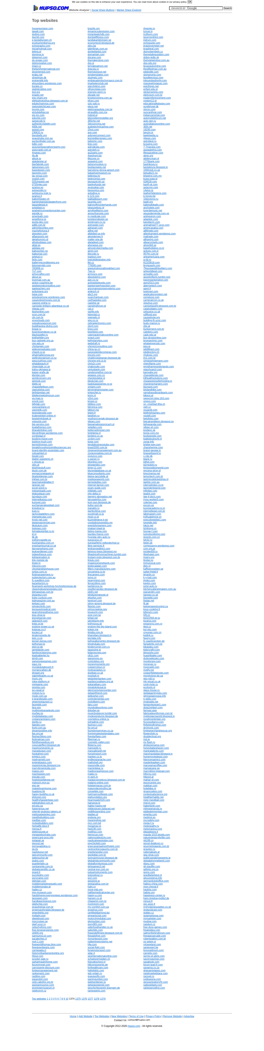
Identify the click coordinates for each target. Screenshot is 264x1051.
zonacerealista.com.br (100, 453)
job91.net (93, 592)
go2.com (92, 878)
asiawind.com (95, 161)
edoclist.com (39, 118)
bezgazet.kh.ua (96, 181)
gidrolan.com (39, 880)
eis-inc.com (38, 115)
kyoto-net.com (39, 519)
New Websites (119, 1016)
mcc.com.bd (94, 823)
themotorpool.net (97, 71)
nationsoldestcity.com (99, 837)
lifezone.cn (93, 158)
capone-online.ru (41, 303)
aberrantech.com (152, 285)
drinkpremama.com (154, 745)
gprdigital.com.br (97, 854)
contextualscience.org (155, 794)
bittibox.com (94, 404)
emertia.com (150, 814)
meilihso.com (95, 831)
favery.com (149, 638)
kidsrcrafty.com (151, 649)
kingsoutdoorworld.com (156, 467)
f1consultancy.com (153, 722)
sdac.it (91, 953)
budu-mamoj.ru (151, 323)
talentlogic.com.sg (97, 48)
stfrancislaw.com (97, 89)
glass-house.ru (151, 690)
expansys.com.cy (152, 623)
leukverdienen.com (42, 551)
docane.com (94, 57)
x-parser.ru (93, 459)
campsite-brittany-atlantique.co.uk (50, 305)
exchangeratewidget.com (45, 505)
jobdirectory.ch (151, 352)
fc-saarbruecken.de (154, 641)
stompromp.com (152, 74)
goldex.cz (148, 912)
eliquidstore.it (150, 831)
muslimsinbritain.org (154, 719)
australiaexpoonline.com (156, 123)
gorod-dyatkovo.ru (153, 843)
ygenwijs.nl (94, 317)
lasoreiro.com (39, 173)
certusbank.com (96, 369)
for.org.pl (92, 727)
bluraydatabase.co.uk (99, 470)
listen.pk (147, 542)
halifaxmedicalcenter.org (101, 892)
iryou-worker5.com (153, 499)
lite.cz (91, 262)
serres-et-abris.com (154, 956)
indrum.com (149, 40)
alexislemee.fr (95, 236)
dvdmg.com (38, 34)
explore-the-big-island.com (102, 626)
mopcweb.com (151, 667)
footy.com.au (39, 727)
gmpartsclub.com (97, 915)
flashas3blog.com (41, 736)
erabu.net (37, 74)
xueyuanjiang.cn (41, 407)
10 (67, 998)
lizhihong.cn (149, 528)
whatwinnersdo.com (154, 343)
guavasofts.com (96, 976)
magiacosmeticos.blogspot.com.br (106, 779)
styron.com (149, 109)
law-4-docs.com (152, 496)
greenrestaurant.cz (42, 701)
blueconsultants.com (99, 473)
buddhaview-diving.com (45, 326)
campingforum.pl (97, 305)
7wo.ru (91, 271)
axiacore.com (150, 187)
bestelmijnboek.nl (41, 418)
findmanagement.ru (42, 574)
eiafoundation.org (97, 797)
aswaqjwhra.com (152, 149)
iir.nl (34, 534)
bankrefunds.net (96, 184)
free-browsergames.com (45, 930)
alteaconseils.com (153, 242)
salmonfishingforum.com (156, 932)
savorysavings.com (153, 958)
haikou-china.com (153, 883)
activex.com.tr (151, 251)
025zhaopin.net (40, 181)
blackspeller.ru (40, 334)
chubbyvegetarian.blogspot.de (104, 357)
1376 (84, 998)
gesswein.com (40, 898)
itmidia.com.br (95, 632)
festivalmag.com (41, 739)
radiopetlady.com (152, 985)
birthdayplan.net (41, 392)
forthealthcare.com (98, 967)
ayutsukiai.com (96, 187)
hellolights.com (96, 970)
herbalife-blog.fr (40, 826)
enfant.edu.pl (150, 89)
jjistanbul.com (39, 594)
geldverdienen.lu (97, 982)
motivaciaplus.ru (97, 670)
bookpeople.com (152, 435)
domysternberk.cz (153, 51)
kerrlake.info (94, 638)
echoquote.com (151, 42)
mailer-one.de (95, 239)
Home (73, 1016)
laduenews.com (40, 167)
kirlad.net (93, 618)
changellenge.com (153, 375)
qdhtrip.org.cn (150, 869)
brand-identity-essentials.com (48, 450)
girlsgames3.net (96, 866)
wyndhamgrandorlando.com (158, 366)
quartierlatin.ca (40, 863)
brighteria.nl (94, 433)
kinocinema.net (151, 473)
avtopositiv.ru (39, 190)
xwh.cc (147, 407)
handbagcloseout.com (44, 901)
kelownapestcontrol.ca (155, 606)
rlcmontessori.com (98, 938)
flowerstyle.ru (150, 733)
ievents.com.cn (151, 537)
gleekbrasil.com (40, 918)
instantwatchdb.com (99, 34)
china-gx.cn (94, 349)
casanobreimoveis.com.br (46, 300)
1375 (78, 998)
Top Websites (101, 1016)
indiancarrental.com (154, 115)
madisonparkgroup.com (100, 771)
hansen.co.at (95, 898)
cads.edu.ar (149, 334)
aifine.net (93, 230)
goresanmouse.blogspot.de (103, 857)
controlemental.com (98, 698)
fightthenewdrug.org (43, 742)
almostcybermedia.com (100, 248)
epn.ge (36, 785)
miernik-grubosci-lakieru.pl (46, 811)
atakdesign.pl (39, 161)
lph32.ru (147, 540)
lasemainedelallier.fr (43, 482)
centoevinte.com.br (42, 866)
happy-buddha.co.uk (43, 794)
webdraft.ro (94, 343)
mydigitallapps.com (42, 716)
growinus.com (95, 909)
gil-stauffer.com (151, 866)
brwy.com (93, 329)
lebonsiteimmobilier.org (100, 118)
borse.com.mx (151, 433)
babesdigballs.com (153, 204)
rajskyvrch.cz (39, 990)
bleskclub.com (95, 381)
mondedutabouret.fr (43, 667)
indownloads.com (41, 490)
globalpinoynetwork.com (156, 860)
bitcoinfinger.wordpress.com (47, 433)
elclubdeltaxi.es (40, 112)
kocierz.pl (37, 632)
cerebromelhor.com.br (100, 372)
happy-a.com (95, 895)
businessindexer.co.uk (44, 331)
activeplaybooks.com (99, 282)
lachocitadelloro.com (43, 513)
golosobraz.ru (95, 875)
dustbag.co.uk (95, 672)
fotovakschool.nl (96, 961)
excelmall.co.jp (96, 513)
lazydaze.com (39, 496)
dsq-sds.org (149, 63)
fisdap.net (148, 600)
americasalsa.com (153, 227)
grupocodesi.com (152, 791)
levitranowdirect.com (99, 548)
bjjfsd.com (148, 461)
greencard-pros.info (42, 837)
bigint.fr (92, 412)
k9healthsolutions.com (155, 378)
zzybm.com (94, 438)
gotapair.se (38, 840)
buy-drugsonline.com (154, 337)
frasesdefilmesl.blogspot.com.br (105, 932)
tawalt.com (38, 31)
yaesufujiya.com (41, 389)
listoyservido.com (41, 265)
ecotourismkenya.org (43, 42)
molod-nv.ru (38, 693)
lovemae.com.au (41, 279)
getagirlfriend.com (97, 693)
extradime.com (96, 722)
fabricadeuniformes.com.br (158, 713)
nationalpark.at (151, 852)
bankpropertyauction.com (102, 285)
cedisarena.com (152, 979)
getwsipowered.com (99, 985)
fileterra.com (94, 745)
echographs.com (41, 45)
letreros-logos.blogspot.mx (102, 551)
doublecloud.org (152, 736)
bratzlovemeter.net (153, 45)
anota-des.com (40, 222)
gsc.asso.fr (149, 904)
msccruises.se (40, 921)
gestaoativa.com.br (98, 883)
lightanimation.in (41, 557)
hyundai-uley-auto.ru (99, 537)
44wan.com (149, 138)
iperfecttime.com (97, 511)
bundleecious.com (153, 77)
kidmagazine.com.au (43, 600)
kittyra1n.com (150, 612)
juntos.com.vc (39, 571)
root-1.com (38, 941)
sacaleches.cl (39, 938)
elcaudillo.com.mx (97, 112)
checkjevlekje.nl (96, 378)
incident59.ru (150, 551)
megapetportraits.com (44, 834)
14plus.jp (148, 190)
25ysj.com (93, 129)
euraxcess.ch (95, 540)
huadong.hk (38, 791)
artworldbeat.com (152, 271)
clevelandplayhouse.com (45, 568)
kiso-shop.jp (38, 615)
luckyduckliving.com (154, 534)
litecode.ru (93, 253)
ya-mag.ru (37, 398)
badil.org (148, 201)
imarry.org (148, 557)
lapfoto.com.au (151, 482)
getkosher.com (96, 696)
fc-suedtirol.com (41, 580)
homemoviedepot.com (155, 756)
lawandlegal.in (40, 204)
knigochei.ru (94, 392)
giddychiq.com (40, 904)
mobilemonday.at (41, 886)
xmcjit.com (38, 401)
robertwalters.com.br (154, 938)
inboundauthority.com (155, 80)
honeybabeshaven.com (156, 748)
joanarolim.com (151, 592)
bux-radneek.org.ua (42, 340)
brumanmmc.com (153, 340)
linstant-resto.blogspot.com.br (104, 557)
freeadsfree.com (97, 935)
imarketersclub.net (98, 83)
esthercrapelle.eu (41, 540)
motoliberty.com (96, 701)
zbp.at (146, 326)
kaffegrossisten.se (153, 568)
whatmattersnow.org (43, 355)
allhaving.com (150, 239)
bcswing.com (150, 144)
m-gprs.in (93, 776)
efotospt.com (39, 797)
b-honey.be (149, 196)
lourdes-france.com (98, 534)
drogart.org (38, 672)
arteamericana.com (154, 256)
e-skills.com (149, 698)
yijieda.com (38, 308)
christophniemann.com (155, 360)
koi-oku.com (150, 629)
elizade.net (94, 95)
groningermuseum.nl (43, 987)
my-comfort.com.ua (98, 906)
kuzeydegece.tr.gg (98, 519)
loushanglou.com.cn (43, 542)
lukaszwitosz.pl (96, 207)
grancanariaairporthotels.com (104, 846)
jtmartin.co (149, 574)
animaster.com (96, 225)
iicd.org (36, 92)
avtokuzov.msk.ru (41, 193)
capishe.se (93, 303)
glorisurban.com (96, 921)
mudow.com (150, 921)
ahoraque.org (95, 245)
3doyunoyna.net (96, 123)
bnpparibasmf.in (152, 453)
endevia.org (94, 817)
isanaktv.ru (93, 508)
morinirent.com (96, 904)
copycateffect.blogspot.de (46, 745)
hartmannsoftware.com (100, 794)
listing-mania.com (97, 531)
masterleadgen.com (154, 762)
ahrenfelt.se (149, 245)
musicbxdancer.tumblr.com (102, 713)
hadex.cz (37, 889)
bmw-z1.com (95, 467)
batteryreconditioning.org (45, 262)
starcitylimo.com (96, 86)
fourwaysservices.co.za (100, 730)
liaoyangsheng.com (42, 548)
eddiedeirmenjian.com (155, 811)
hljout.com (37, 956)
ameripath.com (40, 216)
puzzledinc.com (40, 875)
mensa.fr (37, 828)
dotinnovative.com (42, 63)
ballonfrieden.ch (41, 199)
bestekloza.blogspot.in (155, 167)
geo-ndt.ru (149, 678)
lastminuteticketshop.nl (155, 479)
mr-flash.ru (149, 742)
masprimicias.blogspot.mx (46, 765)
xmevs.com (149, 401)
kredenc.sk (149, 430)
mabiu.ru (92, 774)
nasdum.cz (149, 924)
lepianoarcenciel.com (43, 522)
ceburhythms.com (42, 927)
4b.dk (35, 155)
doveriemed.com (41, 71)
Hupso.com (134, 1026)
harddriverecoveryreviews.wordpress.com (55, 895)
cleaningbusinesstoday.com (47, 589)
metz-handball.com (153, 800)
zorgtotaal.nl (38, 435)
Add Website (85, 1016)
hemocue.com (95, 834)
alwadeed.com (96, 242)
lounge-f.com (150, 531)
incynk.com (38, 109)
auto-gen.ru (149, 121)
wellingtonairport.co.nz (44, 357)
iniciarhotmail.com (42, 48)
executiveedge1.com (154, 519)
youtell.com (149, 415)
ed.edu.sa (37, 805)
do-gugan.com (40, 60)
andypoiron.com (152, 216)
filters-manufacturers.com (102, 568)
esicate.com (38, 776)
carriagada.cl (39, 950)
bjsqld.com (38, 456)
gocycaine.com (40, 878)
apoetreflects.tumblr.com (156, 277)
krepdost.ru (38, 508)
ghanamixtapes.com (154, 970)
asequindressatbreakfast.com (104, 268)
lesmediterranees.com (100, 138)
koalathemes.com (41, 427)
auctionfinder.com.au (43, 141)
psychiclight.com (97, 843)
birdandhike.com (152, 389)
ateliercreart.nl (151, 158)
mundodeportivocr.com (100, 707)
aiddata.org (38, 248)
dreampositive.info (42, 730)
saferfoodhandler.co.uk (100, 927)
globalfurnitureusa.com (100, 863)
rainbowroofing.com (154, 987)
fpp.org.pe (37, 733)
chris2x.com (94, 363)
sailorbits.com (95, 930)
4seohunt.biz (95, 155)
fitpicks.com (94, 606)
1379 (103, 998)
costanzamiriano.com (43, 719)
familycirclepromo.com (44, 652)
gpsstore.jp (94, 880)
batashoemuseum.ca (99, 173)
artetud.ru (37, 256)
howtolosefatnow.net (43, 779)
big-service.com (40, 424)
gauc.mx (36, 664)
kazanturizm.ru (40, 583)
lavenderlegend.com (154, 487)
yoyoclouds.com (41, 320)
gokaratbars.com (97, 684)
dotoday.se (94, 710)
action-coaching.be (42, 282)
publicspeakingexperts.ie (156, 857)
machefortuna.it (40, 230)
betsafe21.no (150, 173)
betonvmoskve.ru (97, 164)
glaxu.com (149, 863)
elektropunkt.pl (40, 831)
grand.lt (36, 872)
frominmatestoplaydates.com (103, 733)
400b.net (37, 126)
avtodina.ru (94, 193)
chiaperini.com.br (97, 901)
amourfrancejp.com (98, 213)
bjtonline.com (95, 461)
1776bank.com (151, 161)
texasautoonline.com (154, 66)
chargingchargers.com (155, 383)
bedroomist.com (96, 178)
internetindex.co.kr (153, 485)
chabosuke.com (96, 366)
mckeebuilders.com (42, 823)
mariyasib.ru (94, 748)
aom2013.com (151, 282)
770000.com (94, 265)
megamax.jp (94, 826)
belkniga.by (94, 175)
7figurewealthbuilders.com (157, 268)
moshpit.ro (93, 675)
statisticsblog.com (42, 89)
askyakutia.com (96, 147)
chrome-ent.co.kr (97, 360)
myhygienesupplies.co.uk (157, 906)
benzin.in (148, 132)
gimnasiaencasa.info (154, 696)
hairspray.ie (94, 802)
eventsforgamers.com (99, 525)
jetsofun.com (95, 597)
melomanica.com (152, 828)
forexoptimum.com (153, 950)
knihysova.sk (95, 623)
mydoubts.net (150, 701)
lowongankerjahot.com (155, 279)
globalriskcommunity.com (101, 860)
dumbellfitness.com (98, 37)
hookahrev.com (40, 753)
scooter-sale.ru (40, 958)
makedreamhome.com (44, 788)
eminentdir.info (40, 80)
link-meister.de (40, 560)
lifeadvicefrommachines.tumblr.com (107, 554)
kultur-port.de (95, 505)
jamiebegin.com (40, 649)
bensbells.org (39, 135)
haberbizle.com (151, 805)
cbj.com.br (37, 317)
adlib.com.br (38, 225)
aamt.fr (147, 288)
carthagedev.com (97, 300)
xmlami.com (94, 386)
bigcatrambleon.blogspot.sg (158, 421)
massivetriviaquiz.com (155, 83)
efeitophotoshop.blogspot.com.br (50, 100)
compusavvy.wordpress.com (158, 545)
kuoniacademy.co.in (154, 508)
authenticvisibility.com (44, 123)
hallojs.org (149, 892)
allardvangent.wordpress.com (159, 233)
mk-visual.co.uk (151, 681)
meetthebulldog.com (43, 817)
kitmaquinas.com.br (42, 592)
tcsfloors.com (150, 34)
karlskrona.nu (95, 586)
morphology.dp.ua (153, 675)
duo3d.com (38, 37)
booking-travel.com (42, 438)
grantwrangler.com (98, 852)
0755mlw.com (39, 184)
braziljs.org (94, 28)
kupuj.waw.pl (150, 178)
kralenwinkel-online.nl (44, 415)
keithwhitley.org (40, 337)
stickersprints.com (153, 92)
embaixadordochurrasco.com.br (105, 80)
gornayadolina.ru (41, 846)
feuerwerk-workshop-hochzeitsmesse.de (54, 586)
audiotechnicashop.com (101, 126)
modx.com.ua (39, 696)
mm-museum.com (42, 892)
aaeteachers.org (41, 288)
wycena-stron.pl (152, 470)
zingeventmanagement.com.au (104, 450)
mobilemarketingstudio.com (47, 883)
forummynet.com (41, 964)
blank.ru (147, 459)
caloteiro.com (150, 331)
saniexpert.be (150, 947)
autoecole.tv (38, 121)
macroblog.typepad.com (156, 771)
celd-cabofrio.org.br (42, 982)
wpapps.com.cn (96, 375)
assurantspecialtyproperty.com (48, 147)
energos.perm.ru (97, 92)
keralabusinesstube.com (101, 444)
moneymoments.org (99, 664)
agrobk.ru (37, 213)
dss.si (91, 63)
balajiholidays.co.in (153, 248)
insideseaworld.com (98, 479)
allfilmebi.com (150, 230)
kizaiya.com (149, 620)
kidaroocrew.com (97, 652)
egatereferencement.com (157, 97)
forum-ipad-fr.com (153, 964)
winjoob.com (39, 381)
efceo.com (93, 100)
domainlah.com (96, 54)
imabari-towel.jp (96, 528)
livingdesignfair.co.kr (43, 531)
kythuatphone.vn (152, 516)
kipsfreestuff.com (41, 467)
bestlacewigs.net (97, 167)
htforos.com (149, 774)
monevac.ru (149, 664)
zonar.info (148, 441)
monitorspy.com (152, 661)
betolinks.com (150, 418)
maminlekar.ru (95, 768)
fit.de (146, 603)
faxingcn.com (95, 724)
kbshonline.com (40, 311)
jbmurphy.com (151, 652)
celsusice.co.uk (151, 311)
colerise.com (150, 502)
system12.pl (150, 100)
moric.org (37, 678)
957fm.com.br (150, 253)
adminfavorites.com (42, 227)
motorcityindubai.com (99, 918)
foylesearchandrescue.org (157, 730)
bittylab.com (38, 404)
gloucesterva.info (152, 878)
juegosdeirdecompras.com (102, 352)
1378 (96, 998)
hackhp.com (150, 889)
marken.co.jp (95, 756)
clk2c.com (93, 655)
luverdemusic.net (152, 210)
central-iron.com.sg (98, 869)
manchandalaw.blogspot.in (157, 753)
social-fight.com (96, 947)
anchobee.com (151, 207)
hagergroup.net (40, 808)
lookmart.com (150, 291)
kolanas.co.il (39, 629)
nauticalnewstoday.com (100, 840)
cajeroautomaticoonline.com (103, 334)
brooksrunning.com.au (100, 97)
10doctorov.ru (150, 199)
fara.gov (36, 707)
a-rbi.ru (147, 259)
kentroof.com (95, 600)
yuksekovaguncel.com (44, 323)
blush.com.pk (39, 470)
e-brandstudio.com (42, 698)
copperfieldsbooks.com (156, 672)
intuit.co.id (93, 516)
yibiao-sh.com (151, 427)
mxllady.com (39, 915)
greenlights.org (40, 912)
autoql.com (38, 129)
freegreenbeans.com (43, 947)
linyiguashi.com (151, 265)
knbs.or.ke (37, 623)
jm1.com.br (149, 357)
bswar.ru (36, 329)
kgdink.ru (148, 635)
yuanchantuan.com (98, 297)
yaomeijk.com (39, 409)
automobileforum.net (154, 118)
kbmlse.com (38, 375)
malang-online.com (98, 782)
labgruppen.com (152, 513)
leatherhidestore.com (154, 193)
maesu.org (38, 771)
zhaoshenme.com (153, 447)
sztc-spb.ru (94, 103)
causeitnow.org (151, 317)
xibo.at (35, 464)
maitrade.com (150, 236)
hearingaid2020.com (99, 800)
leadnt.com (149, 493)
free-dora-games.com (155, 927)
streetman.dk (39, 77)
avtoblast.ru (38, 207)
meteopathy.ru (151, 826)
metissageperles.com (43, 814)
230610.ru (37, 132)
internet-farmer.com (98, 485)
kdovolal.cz (94, 314)
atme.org (148, 155)
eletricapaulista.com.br (100, 109)
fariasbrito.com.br (153, 644)
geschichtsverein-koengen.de (104, 987)
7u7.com (36, 271)
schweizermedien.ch (99, 958)
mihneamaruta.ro (152, 808)
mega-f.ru (148, 823)
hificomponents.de (98, 964)
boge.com (93, 441)
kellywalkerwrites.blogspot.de (104, 641)
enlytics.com (39, 756)
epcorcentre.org (152, 782)
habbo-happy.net (97, 805)
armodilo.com (150, 274)
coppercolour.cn (96, 667)
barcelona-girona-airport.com (103, 170)
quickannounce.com (43, 985)
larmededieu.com (97, 482)
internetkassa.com (42, 499)
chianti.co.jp (38, 352)
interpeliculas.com (42, 516)
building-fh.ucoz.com (154, 320)
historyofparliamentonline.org (48, 953)
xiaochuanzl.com (152, 369)
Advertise (189, 1016)
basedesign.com (41, 170)
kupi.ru (35, 511)
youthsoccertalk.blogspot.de (103, 418)
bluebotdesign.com (42, 476)
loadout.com (94, 256)
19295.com (149, 129)
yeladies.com (95, 427)
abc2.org (92, 294)
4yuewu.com (39, 152)
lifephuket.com (151, 554)
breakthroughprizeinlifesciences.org (51, 447)
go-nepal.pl (38, 690)
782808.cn (38, 268)
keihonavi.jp (38, 644)
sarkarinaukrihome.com (45, 961)
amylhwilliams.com (98, 210)
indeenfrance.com (42, 554)
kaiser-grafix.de (40, 372)
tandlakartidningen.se (99, 40)
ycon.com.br (38, 314)
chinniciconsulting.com (100, 346)
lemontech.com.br (153, 476)
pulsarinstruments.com (100, 872)
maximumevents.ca (42, 748)
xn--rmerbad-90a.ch (154, 404)
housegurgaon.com (42, 28)
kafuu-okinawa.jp (41, 369)
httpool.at (148, 776)
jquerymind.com (96, 580)
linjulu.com (93, 560)
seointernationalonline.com (102, 956)
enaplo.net (38, 95)
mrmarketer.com (152, 918)
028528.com (150, 181)
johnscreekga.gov (97, 609)
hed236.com (94, 828)
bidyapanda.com (152, 424)
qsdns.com (38, 860)
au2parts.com (95, 152)
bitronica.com (95, 407)
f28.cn (146, 615)
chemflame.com (152, 363)
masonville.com (96, 765)
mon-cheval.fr (150, 886)
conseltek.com (96, 791)
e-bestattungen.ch (42, 40)
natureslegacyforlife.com (156, 837)
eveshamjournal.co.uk (44, 545)
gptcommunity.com (42, 854)
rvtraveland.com (152, 944)
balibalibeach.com (97, 199)
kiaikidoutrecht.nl (152, 438)
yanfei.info (93, 311)
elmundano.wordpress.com (47, 83)
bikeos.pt (148, 395)
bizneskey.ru (150, 464)
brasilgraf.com (151, 48)
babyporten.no (40, 251)
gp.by (35, 849)
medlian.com (39, 820)
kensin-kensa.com (42, 641)
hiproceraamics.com (154, 759)
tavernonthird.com (153, 37)
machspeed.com (41, 774)
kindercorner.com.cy (99, 646)
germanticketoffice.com (156, 880)
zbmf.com (93, 326)
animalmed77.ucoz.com (156, 225)
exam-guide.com (97, 487)
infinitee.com (150, 490)
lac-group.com (40, 175)
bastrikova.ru (150, 164)
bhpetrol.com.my (152, 175)
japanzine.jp (94, 649)
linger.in (36, 563)
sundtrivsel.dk (150, 106)
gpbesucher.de (40, 857)
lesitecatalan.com (97, 566)
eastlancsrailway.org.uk (100, 681)
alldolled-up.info (96, 233)
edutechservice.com (43, 103)
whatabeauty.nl (40, 363)
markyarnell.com (41, 759)
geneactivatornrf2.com (155, 982)
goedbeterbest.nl (152, 875)
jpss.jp (146, 346)
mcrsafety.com (151, 820)
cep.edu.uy (38, 343)
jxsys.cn (92, 577)
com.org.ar (149, 548)
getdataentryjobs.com (155, 693)
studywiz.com (95, 77)
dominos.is (38, 54)
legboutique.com (41, 493)
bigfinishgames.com (154, 412)
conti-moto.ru (150, 684)
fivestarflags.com (97, 736)
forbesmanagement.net (44, 970)
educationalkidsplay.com (156, 103)
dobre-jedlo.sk (151, 57)
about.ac (36, 277)
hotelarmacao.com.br (99, 785)
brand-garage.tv (152, 450)
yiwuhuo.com (150, 303)
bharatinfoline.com (42, 430)
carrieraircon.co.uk (153, 300)
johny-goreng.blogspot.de (102, 603)
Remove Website (172, 1016)
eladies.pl (93, 814)
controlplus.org (96, 661)
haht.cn (92, 886)
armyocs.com (95, 274)
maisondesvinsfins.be (99, 788)
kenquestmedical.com (44, 609)
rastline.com (38, 976)
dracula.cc (93, 68)
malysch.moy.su (41, 782)
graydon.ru (149, 849)
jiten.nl (147, 566)
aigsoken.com (39, 233)
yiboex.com (94, 421)
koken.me (93, 629)
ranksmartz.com (41, 973)
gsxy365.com (95, 924)
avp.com (92, 132)
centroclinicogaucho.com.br (103, 849)
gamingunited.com (98, 979)
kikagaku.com (150, 646)
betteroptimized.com (99, 430)
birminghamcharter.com (100, 389)
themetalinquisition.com (156, 54)
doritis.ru (36, 722)
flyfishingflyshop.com (154, 724)
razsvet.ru (148, 976)
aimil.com (93, 251)
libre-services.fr (96, 545)
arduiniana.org (40, 291)
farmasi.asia (150, 710)
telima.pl (36, 51)
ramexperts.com (96, 990)
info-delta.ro (94, 493)
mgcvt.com (149, 802)
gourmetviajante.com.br (156, 846)
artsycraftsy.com (41, 274)
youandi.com (150, 409)
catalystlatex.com (152, 308)
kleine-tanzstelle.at (98, 476)
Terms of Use (136, 1016)
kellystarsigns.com (98, 340)
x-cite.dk (148, 456)
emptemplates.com (98, 74)
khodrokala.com (96, 644)
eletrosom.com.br (153, 95)
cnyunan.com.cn (152, 632)
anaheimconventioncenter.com (49, 210)
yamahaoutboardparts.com (158, 392)
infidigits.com (95, 490)
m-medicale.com (97, 216)
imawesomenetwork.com (101, 563)
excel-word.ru (39, 487)
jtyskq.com (149, 580)
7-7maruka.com (151, 147)
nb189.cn (148, 840)
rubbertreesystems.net (100, 941)
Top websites (39, 998)
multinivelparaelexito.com (46, 710)
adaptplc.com (150, 219)
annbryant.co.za (96, 222)
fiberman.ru (94, 739)
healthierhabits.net (153, 797)
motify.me (148, 670)
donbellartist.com (97, 51)
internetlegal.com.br (154, 511)
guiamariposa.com (153, 915)
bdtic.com (37, 144)
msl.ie (146, 739)
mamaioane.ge (151, 768)
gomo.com (149, 872)
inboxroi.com (39, 566)
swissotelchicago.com (44, 106)
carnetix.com (150, 953)
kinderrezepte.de (41, 635)
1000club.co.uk (151, 170)
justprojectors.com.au (43, 577)
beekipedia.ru (150, 135)
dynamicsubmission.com (101, 31)
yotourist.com (39, 421)
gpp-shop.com (151, 854)
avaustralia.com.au (42, 138)
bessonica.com (96, 190)
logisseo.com (39, 528)
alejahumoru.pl (40, 239)
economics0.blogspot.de (101, 42)
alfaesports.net (40, 236)
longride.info (150, 522)
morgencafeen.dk (41, 670)
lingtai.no (148, 560)
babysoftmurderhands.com (102, 204)
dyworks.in (149, 28)
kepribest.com (95, 331)
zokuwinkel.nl (39, 453)
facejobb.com (39, 704)
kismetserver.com (41, 618)
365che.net (94, 121)
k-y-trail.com (150, 577)
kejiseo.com (38, 603)
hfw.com (92, 944)
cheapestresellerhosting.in (157, 381)
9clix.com (37, 259)
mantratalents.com (153, 750)
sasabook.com (151, 961)
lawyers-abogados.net (100, 496)
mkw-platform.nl (41, 681)
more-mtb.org (95, 889)
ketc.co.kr (37, 638)
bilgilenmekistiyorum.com (46, 395)
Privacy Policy (153, 1016)
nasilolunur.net (40, 852)
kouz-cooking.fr (151, 609)
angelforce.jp (39, 219)
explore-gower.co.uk (43, 626)
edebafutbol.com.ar (42, 802)
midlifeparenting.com (99, 811)
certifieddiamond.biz (99, 912)
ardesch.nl (93, 291)
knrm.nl (92, 395)
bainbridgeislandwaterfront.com (49, 201)
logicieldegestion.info (99, 259)
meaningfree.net (97, 820)
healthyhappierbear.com (45, 800)
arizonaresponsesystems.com (104, 288)
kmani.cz (92, 401)
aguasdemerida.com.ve (156, 213)
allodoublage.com (41, 242)
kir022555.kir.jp (151, 618)
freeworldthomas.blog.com (46, 944)
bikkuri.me (93, 409)
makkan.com (150, 785)
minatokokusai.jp (97, 687)
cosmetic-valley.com (99, 742)
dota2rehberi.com (153, 707)
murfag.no (37, 713)
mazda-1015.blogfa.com (156, 834)
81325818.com (151, 262)
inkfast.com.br (39, 479)
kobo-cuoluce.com (42, 597)
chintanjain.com (40, 346)
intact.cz (36, 66)
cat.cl (90, 308)
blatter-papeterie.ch (42, 459)
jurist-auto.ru (150, 586)
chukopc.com (150, 355)
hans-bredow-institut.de (156, 898)
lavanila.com (94, 201)
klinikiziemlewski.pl (98, 594)
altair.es (36, 245)
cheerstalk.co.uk (41, 366)
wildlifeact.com (151, 349)
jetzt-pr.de (37, 646)
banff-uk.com (150, 184)
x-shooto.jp (38, 461)
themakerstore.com (98, 60)
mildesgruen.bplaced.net (101, 808)
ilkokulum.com (40, 525)
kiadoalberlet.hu (41, 655)
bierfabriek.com (40, 164)
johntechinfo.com (41, 606)
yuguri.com (94, 337)
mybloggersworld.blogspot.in (159, 716)
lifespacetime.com (153, 152)
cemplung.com (151, 297)
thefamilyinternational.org (46, 68)
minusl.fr (148, 901)
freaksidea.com (151, 930)
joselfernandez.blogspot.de (102, 589)
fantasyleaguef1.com (154, 704)
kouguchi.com (95, 612)
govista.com (38, 687)
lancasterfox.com (97, 499)
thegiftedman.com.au (154, 68)
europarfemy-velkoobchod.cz (103, 542)
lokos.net (148, 525)
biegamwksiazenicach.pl (101, 424)
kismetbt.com (150, 597)
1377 (90, 998)
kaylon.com (149, 583)
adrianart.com (95, 227)
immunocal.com (152, 563)
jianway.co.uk (150, 594)
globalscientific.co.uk (43, 869)
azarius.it (37, 196)
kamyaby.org (150, 372)
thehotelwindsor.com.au (156, 60)
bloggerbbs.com (96, 464)
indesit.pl (92, 115)
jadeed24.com (39, 620)
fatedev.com (38, 724)
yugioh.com (38, 178)
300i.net (147, 126)
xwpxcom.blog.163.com (156, 398)
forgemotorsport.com (99, 950)
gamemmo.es (95, 658)
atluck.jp (36, 158)
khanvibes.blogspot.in (99, 635)
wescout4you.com (42, 360)
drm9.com (37, 658)
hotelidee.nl (149, 788)
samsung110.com (42, 935)
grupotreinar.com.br (42, 906)
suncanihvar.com (152, 112)
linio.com (92, 144)
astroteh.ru (93, 149)
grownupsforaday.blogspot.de (48, 909)
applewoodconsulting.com (46, 285)
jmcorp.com (94, 355)
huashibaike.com (152, 655)
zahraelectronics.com (99, 323)
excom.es (148, 505)
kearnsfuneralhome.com (45, 612)
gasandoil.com (40, 979)
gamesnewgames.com (44, 661)
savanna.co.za (151, 967)
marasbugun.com (41, 750)
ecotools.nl (149, 687)
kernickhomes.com (42, 444)
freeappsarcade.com (154, 935)
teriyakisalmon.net (98, 66)
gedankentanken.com (99, 678)
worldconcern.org (41, 378)
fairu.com (93, 704)
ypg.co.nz (93, 320)
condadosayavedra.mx (100, 522)
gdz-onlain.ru (95, 973)
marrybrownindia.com (44, 768)
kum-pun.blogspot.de (99, 502)
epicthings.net (151, 86)
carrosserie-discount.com (46, 967)
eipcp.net (93, 106)
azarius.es (37, 187)
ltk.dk (35, 537)
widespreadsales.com (44, 349)
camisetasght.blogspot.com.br (159, 305)
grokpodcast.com (152, 909)
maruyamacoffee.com (155, 765)
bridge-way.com (152, 444)
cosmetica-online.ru (98, 719)
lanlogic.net (38, 485)
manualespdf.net (97, 750)
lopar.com (37, 294)
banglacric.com (151, 222)
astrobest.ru (149, 141)
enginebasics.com (42, 762)
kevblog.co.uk (95, 435)
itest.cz (147, 626)
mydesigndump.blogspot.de (103, 716)
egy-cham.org (39, 97)
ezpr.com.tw (94, 615)
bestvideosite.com (42, 412)
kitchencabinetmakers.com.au (159, 589)
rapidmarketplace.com (155, 973)
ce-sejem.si (149, 941)
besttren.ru (93, 415)
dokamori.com (39, 57)
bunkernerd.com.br (153, 329)
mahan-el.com (151, 779)
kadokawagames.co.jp (100, 383)
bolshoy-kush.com (42, 441)
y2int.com (93, 398)
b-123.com (93, 196)
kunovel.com (39, 502)
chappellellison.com (43, 386)
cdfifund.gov (150, 314)
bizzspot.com (150, 386)
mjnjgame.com (40, 684)
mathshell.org (95, 762)
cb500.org (37, 932)
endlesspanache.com (99, 759)
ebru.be (92, 45)
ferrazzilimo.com (97, 583)
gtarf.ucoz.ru (39, 924)
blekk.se (36, 383)
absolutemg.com (97, 277)
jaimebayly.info (96, 620)
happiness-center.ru (154, 895)
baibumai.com (39, 253)
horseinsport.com (97, 753)
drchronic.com (151, 727)
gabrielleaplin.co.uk (42, 675)
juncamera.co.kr (96, 571)
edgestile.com (151, 71)
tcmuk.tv (148, 31)
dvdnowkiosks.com (153, 658)
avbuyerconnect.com (99, 135)
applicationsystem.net (155, 294)
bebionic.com (95, 141)
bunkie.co (37, 86)
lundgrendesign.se (98, 219)
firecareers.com (96, 574)
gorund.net (38, 843)
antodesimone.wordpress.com (48, 297)
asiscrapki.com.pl (41, 149)
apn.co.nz (93, 279)
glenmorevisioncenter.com (102, 690)
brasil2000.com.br (97, 447)
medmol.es (149, 817)
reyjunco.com (95, 456)
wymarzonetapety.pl (43, 473)
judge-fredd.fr (150, 571)
